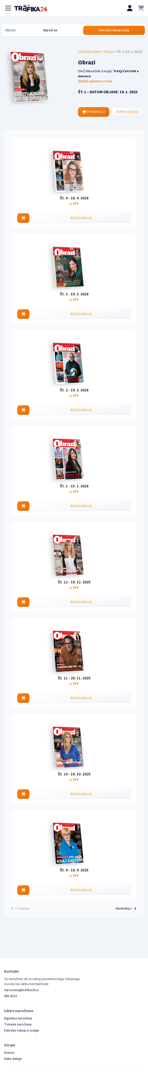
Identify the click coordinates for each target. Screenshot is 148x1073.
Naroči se (50, 30)
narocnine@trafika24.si (21, 990)
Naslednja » (127, 908)
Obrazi (109, 51)
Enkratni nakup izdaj (114, 30)
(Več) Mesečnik (89, 51)
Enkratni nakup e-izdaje (21, 1030)
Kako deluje (13, 1058)
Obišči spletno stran (95, 81)
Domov (9, 1052)
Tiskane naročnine (18, 1024)
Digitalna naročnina (18, 1018)
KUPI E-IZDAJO (127, 111)
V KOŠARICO (93, 111)
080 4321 (10, 996)
